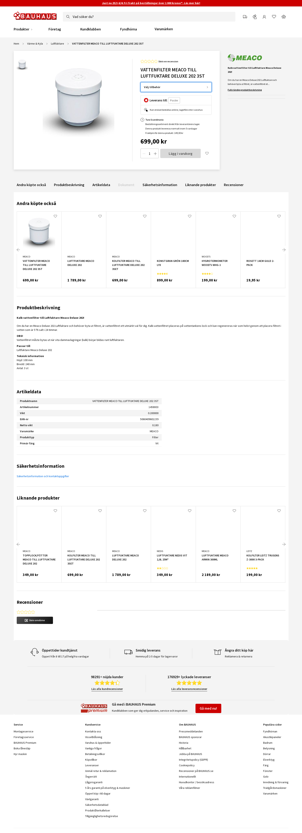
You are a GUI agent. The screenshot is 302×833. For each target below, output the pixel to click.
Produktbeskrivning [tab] (38, 307)
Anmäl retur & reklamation (100, 771)
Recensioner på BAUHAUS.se (196, 771)
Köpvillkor (91, 759)
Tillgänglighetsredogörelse (101, 816)
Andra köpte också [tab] (36, 203)
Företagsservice (24, 737)
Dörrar (267, 754)
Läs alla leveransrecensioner (189, 689)
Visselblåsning (93, 737)
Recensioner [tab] (30, 602)
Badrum (267, 742)
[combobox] (149, 17)
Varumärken (164, 29)
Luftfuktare (57, 43)
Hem (16, 43)
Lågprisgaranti (93, 782)
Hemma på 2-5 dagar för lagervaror (157, 656)
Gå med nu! (208, 708)
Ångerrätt (91, 776)
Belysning (269, 748)
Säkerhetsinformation (160, 184)
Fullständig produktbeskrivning (245, 89)
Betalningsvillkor (95, 754)
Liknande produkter (200, 184)
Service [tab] (18, 724)
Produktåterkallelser (97, 810)
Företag (55, 29)
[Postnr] (174, 100)
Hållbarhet (185, 748)
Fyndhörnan (270, 731)
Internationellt (187, 776)
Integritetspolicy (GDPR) (193, 759)
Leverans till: (159, 100)
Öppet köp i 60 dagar (98, 793)
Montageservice (23, 731)
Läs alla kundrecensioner (107, 689)
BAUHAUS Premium (25, 742)
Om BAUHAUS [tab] (187, 724)
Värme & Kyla (35, 43)
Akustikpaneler (272, 737)
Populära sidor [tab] (272, 724)
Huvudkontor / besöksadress (196, 782)
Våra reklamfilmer (189, 788)
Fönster (268, 771)
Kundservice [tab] (92, 724)
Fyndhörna (128, 29)
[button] (35, 620)
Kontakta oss (93, 731)
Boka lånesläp (22, 748)
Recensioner (233, 184)
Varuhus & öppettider (98, 742)
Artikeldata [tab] (29, 391)
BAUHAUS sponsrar (190, 737)
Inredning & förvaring (276, 782)
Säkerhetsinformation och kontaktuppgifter (43, 476)
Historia (183, 742)
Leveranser (92, 765)
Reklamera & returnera (238, 656)
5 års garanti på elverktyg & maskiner (107, 788)
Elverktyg (269, 759)
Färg (266, 765)
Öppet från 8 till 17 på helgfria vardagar (65, 656)
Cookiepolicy (187, 765)
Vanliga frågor (93, 748)
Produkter (21, 29)
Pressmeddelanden (191, 731)
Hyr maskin (20, 754)
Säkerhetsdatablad (96, 805)
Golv (266, 776)
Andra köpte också (31, 184)
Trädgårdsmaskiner (274, 788)
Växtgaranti (92, 799)
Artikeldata (101, 184)
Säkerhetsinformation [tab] (40, 466)
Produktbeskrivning (69, 184)
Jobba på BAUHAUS (190, 754)
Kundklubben (90, 29)
